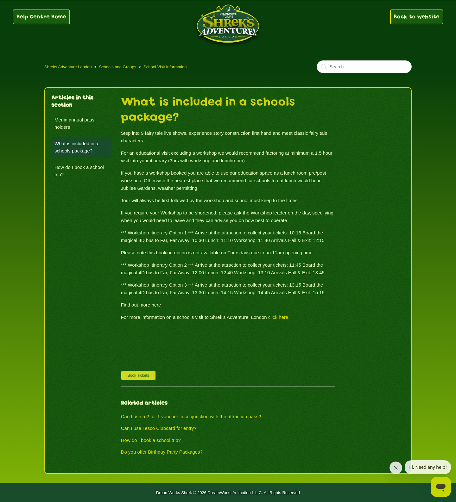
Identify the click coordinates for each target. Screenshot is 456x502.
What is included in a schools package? (76, 147)
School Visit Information (165, 67)
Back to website (417, 16)
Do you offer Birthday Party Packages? (162, 452)
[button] (138, 375)
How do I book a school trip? (79, 170)
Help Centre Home (41, 16)
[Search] (364, 66)
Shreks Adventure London (68, 67)
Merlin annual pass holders (74, 123)
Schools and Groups (117, 67)
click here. (279, 317)
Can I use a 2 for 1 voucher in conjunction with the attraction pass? (191, 416)
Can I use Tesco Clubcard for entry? (159, 428)
